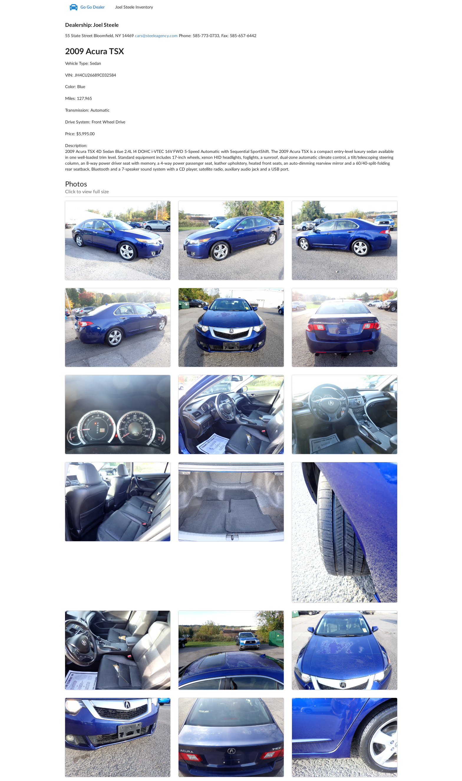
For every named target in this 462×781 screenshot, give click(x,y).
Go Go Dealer (87, 7)
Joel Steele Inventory (134, 7)
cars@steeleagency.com (156, 36)
